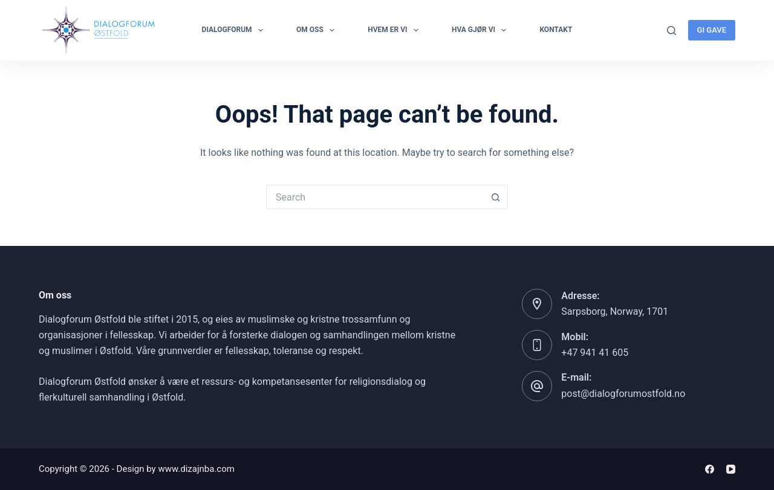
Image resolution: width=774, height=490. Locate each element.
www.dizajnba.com (196, 468)
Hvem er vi (395, 30)
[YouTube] (730, 469)
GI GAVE (711, 29)
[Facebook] (709, 469)
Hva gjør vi (481, 30)
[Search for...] (375, 197)
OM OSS (317, 30)
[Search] (671, 30)
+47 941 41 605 (594, 352)
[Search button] (496, 197)
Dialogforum (235, 30)
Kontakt (555, 29)
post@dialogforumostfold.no (623, 393)
